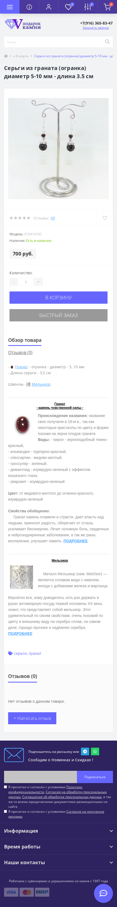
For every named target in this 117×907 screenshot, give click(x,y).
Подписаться (94, 777)
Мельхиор (41, 384)
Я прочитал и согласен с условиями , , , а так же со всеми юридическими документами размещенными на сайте (59, 797)
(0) (53, 218)
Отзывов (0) (20, 352)
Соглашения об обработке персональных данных (62, 797)
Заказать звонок (96, 27)
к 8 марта (21, 56)
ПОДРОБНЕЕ (75, 541)
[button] (48, 7)
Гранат (21, 366)
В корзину (58, 297)
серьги (20, 653)
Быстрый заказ (58, 315)
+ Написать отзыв (32, 718)
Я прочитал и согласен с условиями (56, 814)
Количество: (20, 272)
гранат (35, 653)
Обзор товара (24, 340)
